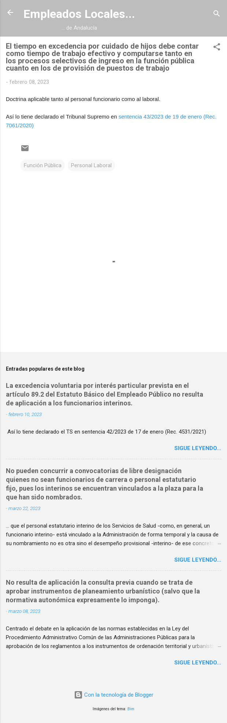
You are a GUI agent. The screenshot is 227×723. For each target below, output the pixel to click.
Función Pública (43, 165)
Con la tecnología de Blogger (113, 695)
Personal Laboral (91, 165)
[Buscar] (216, 15)
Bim (130, 709)
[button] (216, 48)
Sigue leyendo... (197, 448)
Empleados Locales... (79, 14)
